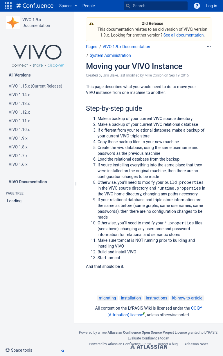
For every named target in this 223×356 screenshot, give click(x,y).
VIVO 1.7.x (18, 155)
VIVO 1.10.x (19, 129)
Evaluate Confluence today (148, 338)
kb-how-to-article (187, 298)
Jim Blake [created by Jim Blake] (110, 75)
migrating (107, 298)
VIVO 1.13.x (19, 103)
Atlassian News (196, 344)
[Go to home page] (34, 6)
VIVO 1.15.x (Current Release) (35, 86)
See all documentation (183, 35)
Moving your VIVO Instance (134, 66)
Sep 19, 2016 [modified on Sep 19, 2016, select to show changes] (179, 75)
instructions (156, 298)
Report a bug (168, 344)
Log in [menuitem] (211, 5)
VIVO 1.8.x (18, 147)
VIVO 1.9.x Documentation (126, 46)
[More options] (208, 46)
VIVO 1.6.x (18, 164)
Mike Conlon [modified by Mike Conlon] (154, 75)
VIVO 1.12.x (20, 112)
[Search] (128, 5)
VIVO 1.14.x (19, 94)
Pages (91, 46)
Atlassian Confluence (124, 344)
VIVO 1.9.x (18, 138)
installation (131, 298)
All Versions (20, 75)
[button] (8, 6)
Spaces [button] (66, 5)
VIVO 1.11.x (19, 121)
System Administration (110, 55)
